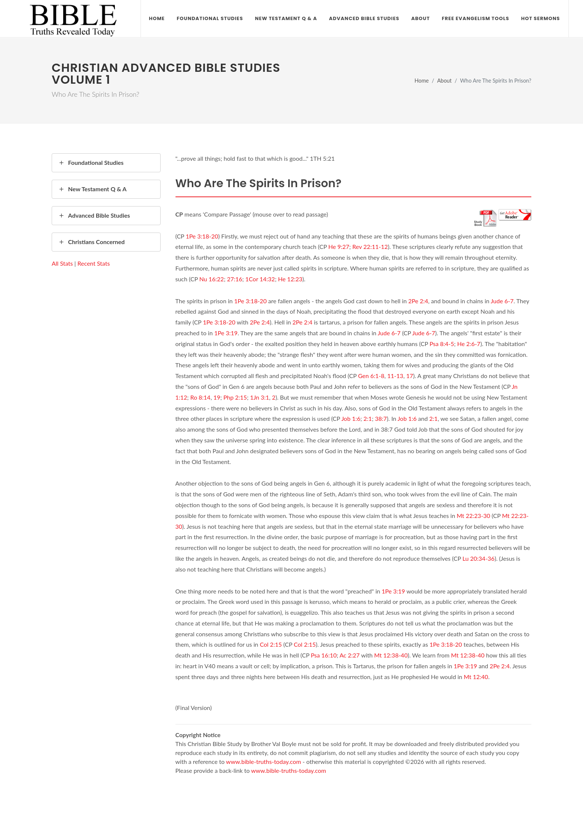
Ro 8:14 (200, 397)
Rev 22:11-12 (370, 246)
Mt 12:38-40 (391, 655)
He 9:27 (338, 246)
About (444, 80)
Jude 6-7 (502, 300)
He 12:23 (290, 278)
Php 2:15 (235, 397)
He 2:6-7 (468, 343)
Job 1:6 (350, 418)
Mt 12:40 (476, 676)
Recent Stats (93, 263)
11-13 (395, 375)
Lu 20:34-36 (479, 558)
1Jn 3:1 (259, 397)
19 (216, 397)
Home (422, 80)
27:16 (234, 278)
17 (409, 375)
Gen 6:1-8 (371, 375)
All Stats (62, 263)
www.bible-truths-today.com (263, 761)
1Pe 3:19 (226, 332)
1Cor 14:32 (260, 278)
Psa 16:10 (324, 655)
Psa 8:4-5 (441, 343)
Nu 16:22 (211, 278)
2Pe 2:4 (418, 300)
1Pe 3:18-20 (202, 236)
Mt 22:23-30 (473, 515)
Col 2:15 (271, 644)
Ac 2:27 (349, 655)
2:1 (368, 418)
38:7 (381, 418)
